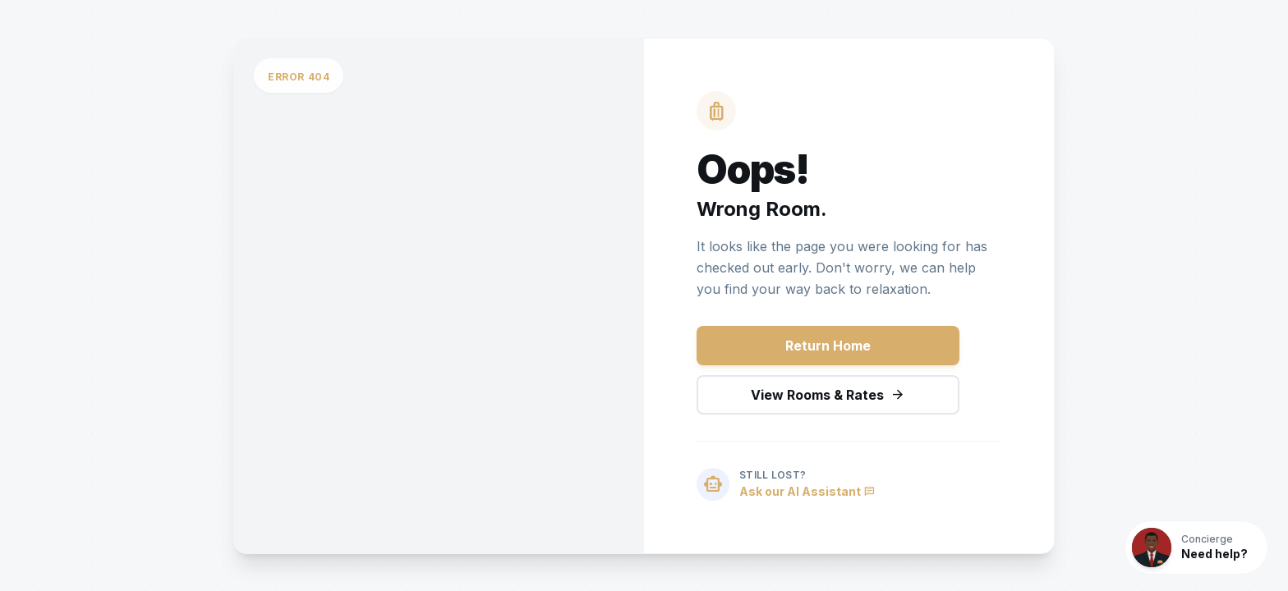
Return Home (828, 345)
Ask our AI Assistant (807, 491)
